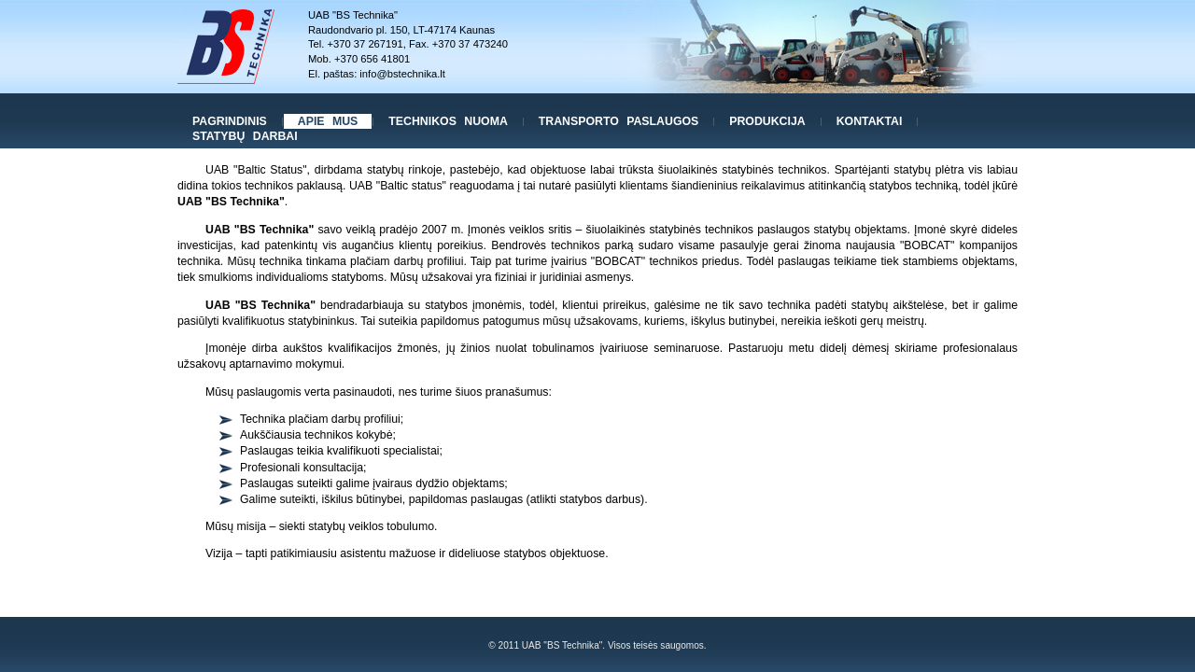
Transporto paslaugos (618, 121)
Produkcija (767, 121)
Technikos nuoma (447, 121)
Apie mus (328, 121)
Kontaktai (869, 121)
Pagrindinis (229, 121)
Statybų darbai (245, 136)
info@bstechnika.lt (402, 73)
